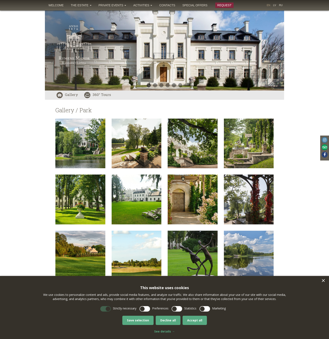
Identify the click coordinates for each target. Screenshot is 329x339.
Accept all (194, 320)
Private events (112, 5)
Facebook (325, 155)
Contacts (167, 5)
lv (274, 5)
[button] (323, 280)
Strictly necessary (124, 308)
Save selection (138, 320)
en (268, 5)
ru (281, 5)
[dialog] (164, 307)
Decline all (168, 320)
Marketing (219, 308)
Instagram (325, 140)
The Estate (81, 5)
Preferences (160, 308)
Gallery (67, 94)
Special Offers (194, 5)
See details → (164, 331)
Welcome (56, 5)
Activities (142, 5)
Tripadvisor (325, 147)
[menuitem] (56, 5)
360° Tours (97, 94)
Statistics (190, 308)
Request (224, 5)
